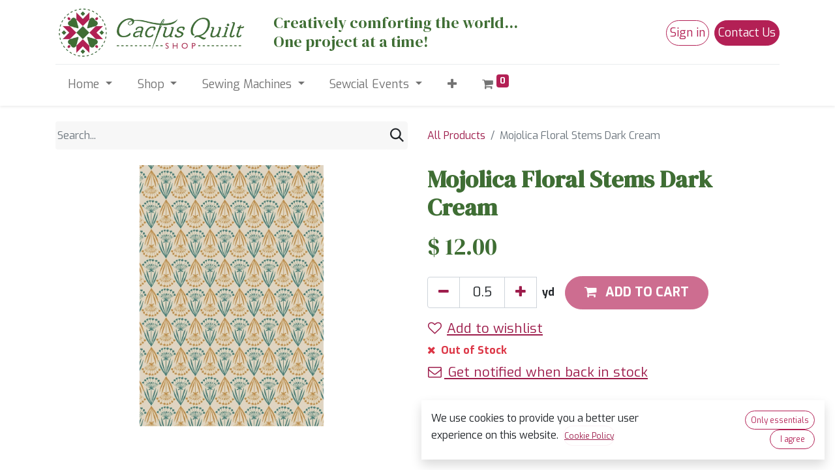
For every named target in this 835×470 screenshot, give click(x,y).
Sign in (687, 32)
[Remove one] (443, 292)
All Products (456, 135)
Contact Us (747, 32)
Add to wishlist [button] (485, 328)
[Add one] (520, 292)
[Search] (397, 135)
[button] (451, 84)
